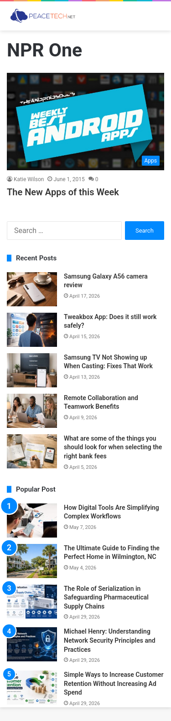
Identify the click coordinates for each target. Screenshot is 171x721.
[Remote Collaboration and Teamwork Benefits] (32, 411)
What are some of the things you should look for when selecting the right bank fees (113, 447)
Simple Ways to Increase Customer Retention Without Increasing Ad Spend (114, 683)
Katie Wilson (29, 179)
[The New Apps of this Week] (85, 121)
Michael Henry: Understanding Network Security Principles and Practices (109, 640)
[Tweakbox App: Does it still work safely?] (32, 330)
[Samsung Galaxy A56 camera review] (32, 289)
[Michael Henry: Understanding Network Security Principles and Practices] (32, 644)
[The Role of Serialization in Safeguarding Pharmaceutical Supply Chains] (32, 601)
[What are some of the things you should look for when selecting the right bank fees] (32, 451)
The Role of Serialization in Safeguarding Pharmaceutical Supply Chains (106, 597)
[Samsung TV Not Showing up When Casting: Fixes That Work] (32, 370)
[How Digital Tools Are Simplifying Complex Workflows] (32, 520)
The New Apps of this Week (63, 192)
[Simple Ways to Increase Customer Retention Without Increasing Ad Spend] (32, 687)
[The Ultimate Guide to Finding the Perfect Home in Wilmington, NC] (32, 561)
